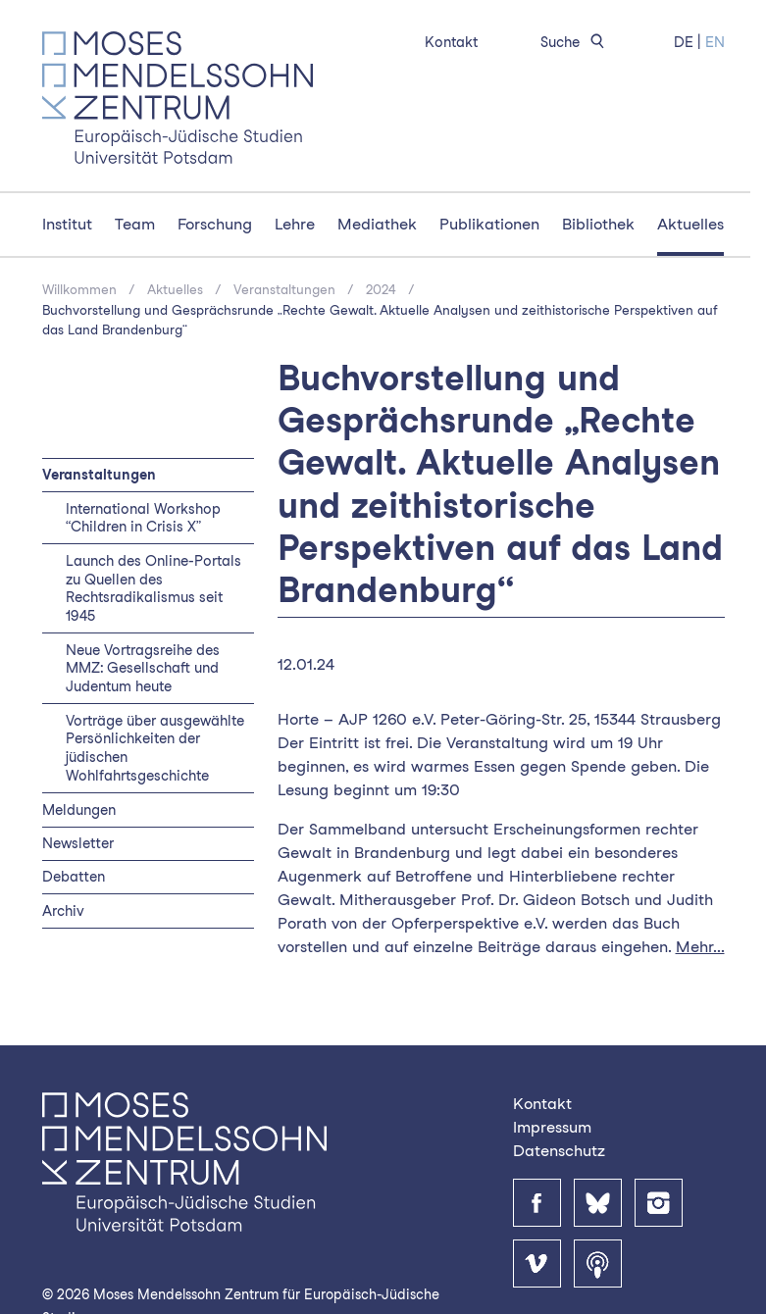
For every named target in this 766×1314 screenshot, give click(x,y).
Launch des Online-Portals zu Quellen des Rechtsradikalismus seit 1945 (153, 588)
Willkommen (79, 289)
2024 (381, 289)
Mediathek (377, 224)
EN (715, 41)
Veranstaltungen (284, 289)
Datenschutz (559, 1150)
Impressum (552, 1127)
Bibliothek (598, 224)
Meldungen (79, 809)
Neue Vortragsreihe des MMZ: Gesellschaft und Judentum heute (143, 668)
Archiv (63, 910)
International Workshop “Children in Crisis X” (143, 517)
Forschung (215, 224)
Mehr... (700, 946)
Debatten (73, 876)
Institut (67, 224)
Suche (575, 41)
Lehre (295, 224)
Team (135, 224)
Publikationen (489, 224)
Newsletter (78, 842)
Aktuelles (690, 224)
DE (683, 41)
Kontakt (451, 41)
